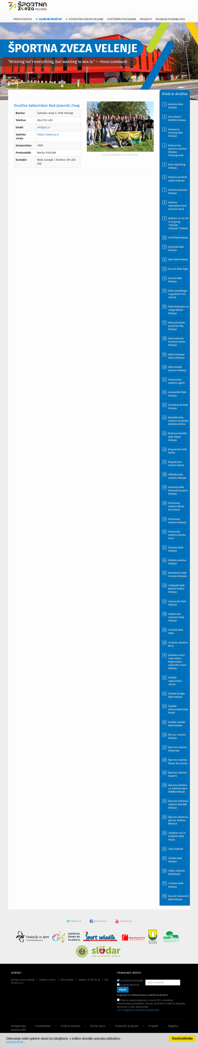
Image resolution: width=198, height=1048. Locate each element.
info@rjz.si (43, 127)
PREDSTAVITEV (22, 19)
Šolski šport (97, 1026)
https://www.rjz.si (48, 134)
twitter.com (74, 921)
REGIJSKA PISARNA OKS (170, 19)
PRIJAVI (122, 989)
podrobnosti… (16, 1042)
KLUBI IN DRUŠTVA (128, 984)
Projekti (153, 1026)
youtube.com (123, 921)
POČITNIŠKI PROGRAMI (121, 19)
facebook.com (99, 921)
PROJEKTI (146, 19)
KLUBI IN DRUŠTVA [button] (49, 19)
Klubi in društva (70, 1026)
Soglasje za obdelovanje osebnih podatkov (142, 995)
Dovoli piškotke (182, 1038)
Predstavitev (43, 1026)
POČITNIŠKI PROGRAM (130, 980)
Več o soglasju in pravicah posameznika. (138, 1010)
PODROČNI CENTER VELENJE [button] (84, 19)
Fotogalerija (18, 1026)
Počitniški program (126, 1026)
